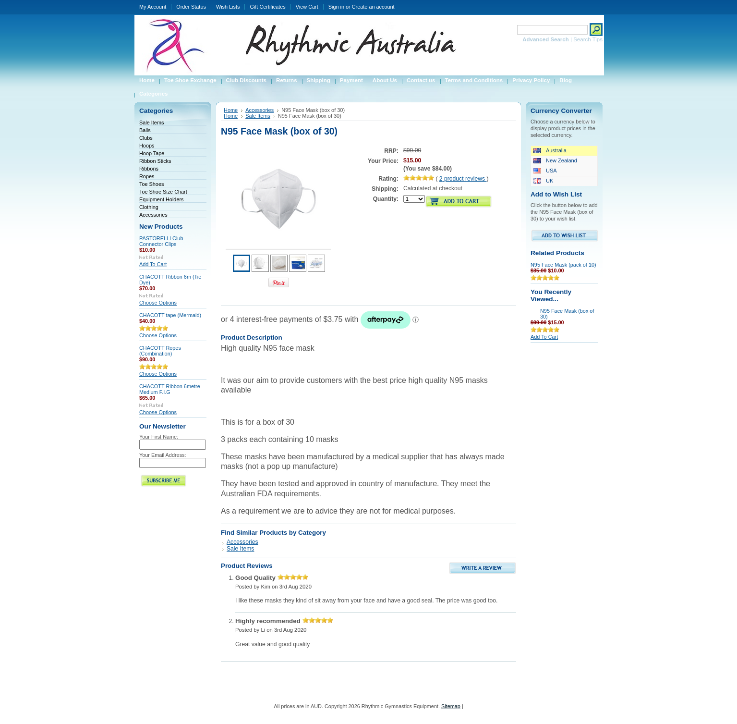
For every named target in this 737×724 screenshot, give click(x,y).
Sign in (336, 7)
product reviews (463, 178)
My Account (152, 7)
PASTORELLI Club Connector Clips (161, 241)
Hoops (146, 145)
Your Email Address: (162, 455)
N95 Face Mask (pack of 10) (563, 265)
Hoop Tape (151, 153)
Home (231, 110)
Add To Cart (153, 264)
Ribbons (148, 169)
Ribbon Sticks (155, 161)
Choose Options (158, 303)
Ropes (146, 176)
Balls (145, 130)
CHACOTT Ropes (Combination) (160, 350)
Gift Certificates (267, 7)
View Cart (307, 7)
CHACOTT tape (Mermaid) (170, 315)
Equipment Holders (161, 199)
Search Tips (588, 39)
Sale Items (151, 122)
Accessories (153, 215)
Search (505, 29)
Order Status (191, 7)
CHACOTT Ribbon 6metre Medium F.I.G (169, 389)
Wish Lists (228, 7)
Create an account (373, 7)
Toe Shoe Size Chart (163, 192)
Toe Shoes (151, 184)
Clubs (146, 138)
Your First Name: (158, 437)
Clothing (148, 207)
